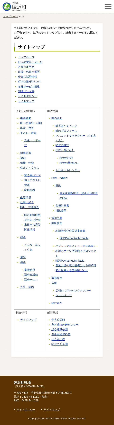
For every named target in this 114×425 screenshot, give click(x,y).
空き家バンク (32, 175)
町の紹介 (56, 118)
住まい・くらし (29, 167)
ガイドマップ (28, 319)
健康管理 (25, 153)
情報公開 (56, 218)
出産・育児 (27, 128)
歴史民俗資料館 (60, 334)
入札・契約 (27, 287)
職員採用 (56, 278)
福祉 (23, 157)
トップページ (10, 16)
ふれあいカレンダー (67, 170)
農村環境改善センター (65, 324)
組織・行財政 (59, 177)
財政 (58, 185)
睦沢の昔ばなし (69, 162)
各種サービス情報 (29, 86)
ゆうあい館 (58, 339)
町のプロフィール (66, 130)
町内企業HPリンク (29, 81)
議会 (23, 262)
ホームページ (63, 295)
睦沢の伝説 (66, 157)
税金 (23, 237)
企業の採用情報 (27, 76)
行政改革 (60, 210)
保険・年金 (27, 162)
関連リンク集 (26, 91)
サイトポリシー (27, 96)
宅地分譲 (29, 190)
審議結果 (25, 118)
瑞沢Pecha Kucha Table (74, 238)
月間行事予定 (26, 66)
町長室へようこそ (66, 125)
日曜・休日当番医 (29, 71)
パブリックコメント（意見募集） (75, 245)
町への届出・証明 (31, 123)
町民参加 (56, 223)
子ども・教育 (28, 132)
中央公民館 (58, 319)
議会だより (31, 279)
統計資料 (56, 303)
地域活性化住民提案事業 (70, 230)
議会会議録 (31, 274)
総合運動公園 (59, 329)
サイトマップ (26, 101)
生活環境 (25, 197)
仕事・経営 (27, 202)
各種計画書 (62, 205)
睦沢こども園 (59, 344)
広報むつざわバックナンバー (73, 290)
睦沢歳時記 (62, 145)
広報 (54, 282)
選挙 (23, 257)
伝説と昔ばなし (64, 150)
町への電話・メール (30, 62)
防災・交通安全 (29, 207)
